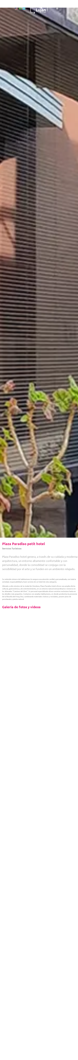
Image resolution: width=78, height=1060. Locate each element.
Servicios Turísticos (11, 548)
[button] (65, 11)
